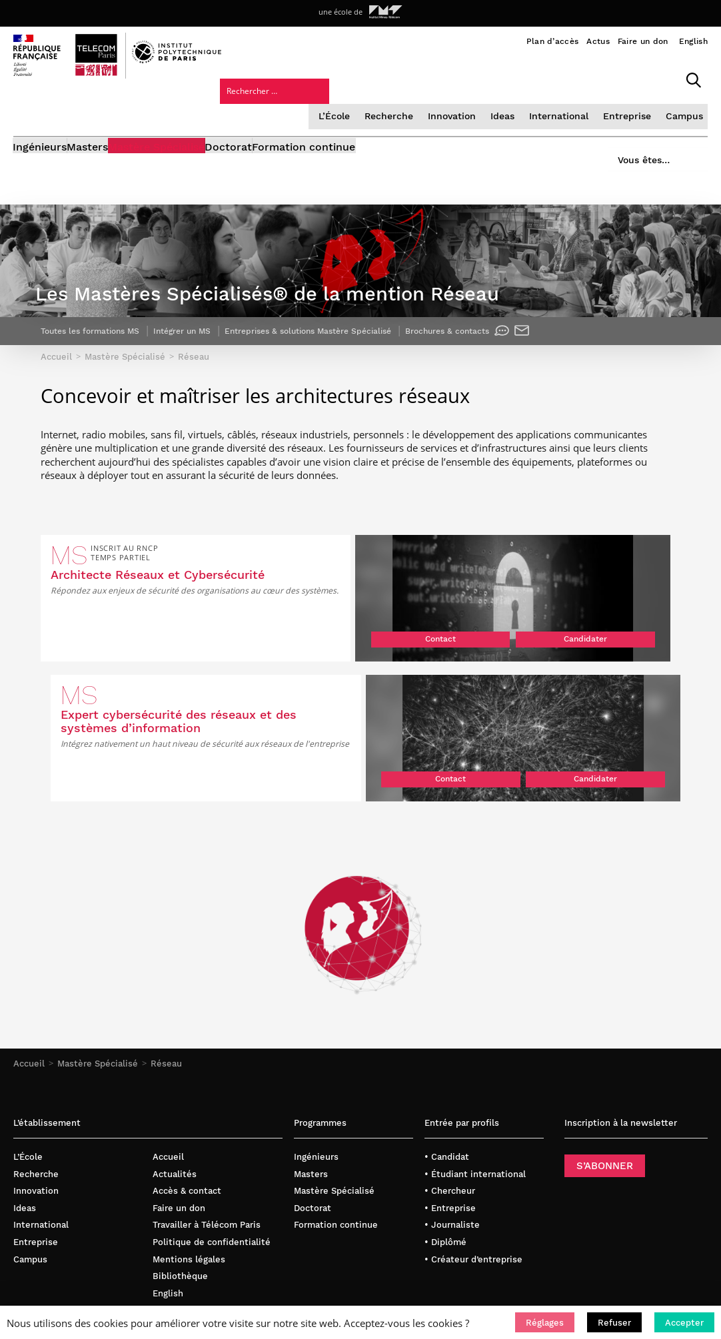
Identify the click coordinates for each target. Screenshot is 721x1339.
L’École (228, 103)
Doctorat (289, 138)
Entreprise (514, 103)
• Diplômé (445, 1149)
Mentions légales (189, 1166)
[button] (544, 1322)
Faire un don (643, 41)
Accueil (29, 970)
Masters (108, 138)
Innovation (343, 103)
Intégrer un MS (206, 377)
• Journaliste (452, 1132)
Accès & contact (187, 1098)
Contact (238, 682)
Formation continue (384, 138)
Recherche (282, 103)
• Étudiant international (475, 1081)
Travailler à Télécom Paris (207, 1132)
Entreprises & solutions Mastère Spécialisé (353, 377)
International (448, 103)
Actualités (175, 1081)
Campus (569, 103)
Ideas (393, 103)
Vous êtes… (633, 134)
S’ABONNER (604, 1073)
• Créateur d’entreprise (473, 1166)
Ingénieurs (40, 138)
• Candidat (446, 1064)
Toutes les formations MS (99, 377)
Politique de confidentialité (212, 1149)
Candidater (308, 682)
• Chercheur (449, 1098)
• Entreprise (450, 1115)
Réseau (166, 970)
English (693, 41)
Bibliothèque (180, 1183)
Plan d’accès (552, 41)
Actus (598, 41)
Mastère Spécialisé (197, 138)
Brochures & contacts (535, 377)
